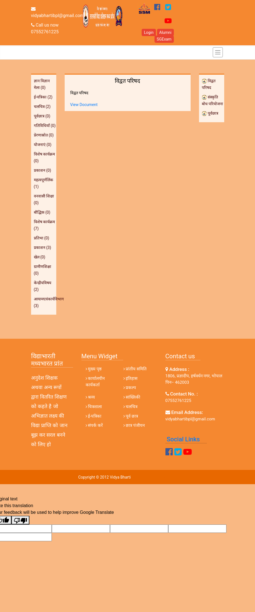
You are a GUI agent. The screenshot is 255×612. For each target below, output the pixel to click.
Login (149, 32)
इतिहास (130, 378)
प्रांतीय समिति (135, 368)
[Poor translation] (20, 520)
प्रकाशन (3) (42, 247)
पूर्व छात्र (130, 416)
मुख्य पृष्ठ (94, 368)
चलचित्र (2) (42, 106)
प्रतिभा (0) (41, 238)
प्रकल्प (129, 387)
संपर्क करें (94, 425)
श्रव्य (90, 397)
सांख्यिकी (132, 397)
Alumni (165, 32)
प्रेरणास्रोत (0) (44, 135)
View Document (84, 104)
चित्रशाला (94, 406)
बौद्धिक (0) (42, 212)
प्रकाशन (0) (42, 170)
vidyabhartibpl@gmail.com (57, 12)
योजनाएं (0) (43, 144)
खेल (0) (39, 257)
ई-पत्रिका (94, 416)
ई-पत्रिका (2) (43, 97)
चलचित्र (130, 406)
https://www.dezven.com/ (154, 477)
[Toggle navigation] (218, 52)
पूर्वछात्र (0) (42, 116)
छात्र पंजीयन (134, 425)
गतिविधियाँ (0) (45, 125)
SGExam (164, 39)
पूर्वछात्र (210, 113)
